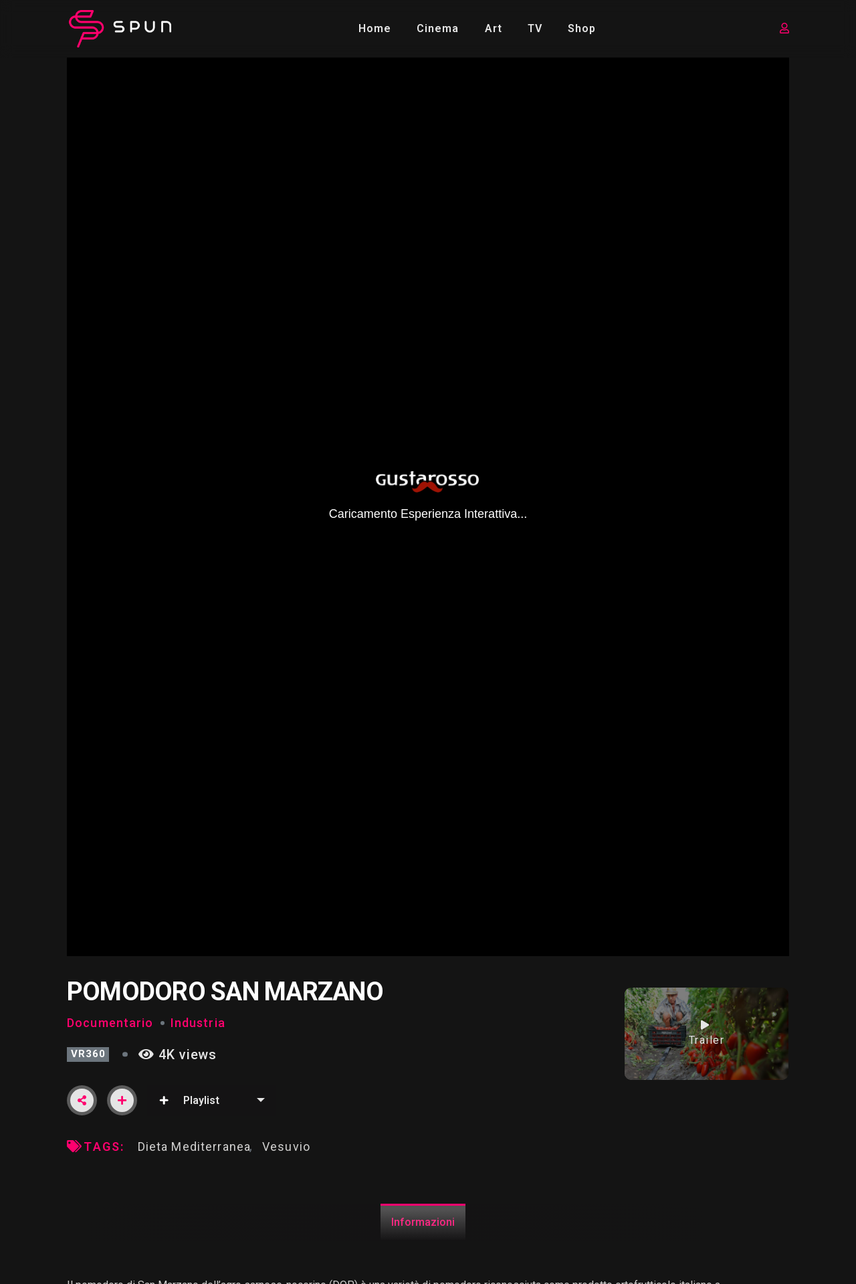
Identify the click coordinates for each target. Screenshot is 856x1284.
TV (535, 28)
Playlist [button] (188, 1100)
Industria (198, 1023)
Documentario (110, 1023)
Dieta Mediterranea (194, 1146)
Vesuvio (286, 1146)
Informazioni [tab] (423, 1222)
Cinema (438, 28)
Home (374, 28)
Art (493, 28)
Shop (582, 28)
